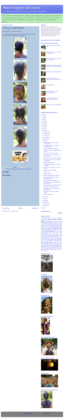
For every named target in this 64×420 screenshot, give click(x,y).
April (45, 200)
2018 (43, 121)
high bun (59, 240)
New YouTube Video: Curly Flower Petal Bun (52, 92)
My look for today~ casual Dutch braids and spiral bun (52, 183)
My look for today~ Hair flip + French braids (51, 168)
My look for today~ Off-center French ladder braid (51, 155)
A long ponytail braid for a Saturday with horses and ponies (53, 79)
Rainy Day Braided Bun (48, 194)
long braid (44, 244)
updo (54, 249)
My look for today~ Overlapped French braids (52, 151)
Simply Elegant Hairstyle (48, 162)
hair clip (50, 239)
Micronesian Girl (15, 169)
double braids (9, 169)
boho (45, 228)
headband (60, 239)
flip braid (60, 236)
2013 (43, 130)
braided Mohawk (57, 228)
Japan (60, 221)
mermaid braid (55, 244)
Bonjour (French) (48, 17)
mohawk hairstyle (48, 245)
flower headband (56, 238)
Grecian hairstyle (55, 221)
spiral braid (46, 249)
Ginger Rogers (48, 221)
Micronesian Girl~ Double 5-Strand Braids (51, 192)
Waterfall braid (28, 169)
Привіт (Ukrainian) (40, 19)
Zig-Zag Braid (44, 225)
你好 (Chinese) (5, 22)
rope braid (22, 169)
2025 (43, 114)
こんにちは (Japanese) (51, 19)
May (45, 198)
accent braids (51, 225)
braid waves (49, 228)
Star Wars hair (58, 222)
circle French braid (57, 232)
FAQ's (46, 15)
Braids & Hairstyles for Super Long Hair (22, 8)
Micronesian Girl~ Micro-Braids (50, 153)
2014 (43, 128)
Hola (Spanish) (12, 19)
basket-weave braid (45, 227)
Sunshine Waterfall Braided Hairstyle (51, 175)
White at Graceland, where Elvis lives (53, 46)
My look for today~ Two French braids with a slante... (51, 160)
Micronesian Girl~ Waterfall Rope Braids (52, 185)
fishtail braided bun (54, 236)
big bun (52, 227)
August (45, 139)
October (46, 135)
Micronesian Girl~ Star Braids (49, 170)
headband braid (44, 240)
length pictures (53, 242)
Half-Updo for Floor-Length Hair (53, 104)
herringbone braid (52, 240)
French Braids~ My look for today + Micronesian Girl (51, 178)
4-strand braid (45, 218)
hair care (45, 239)
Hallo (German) (39, 17)
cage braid (57, 231)
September (46, 137)
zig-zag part (45, 250)
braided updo (49, 231)
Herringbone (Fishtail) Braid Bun (50, 186)
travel (51, 249)
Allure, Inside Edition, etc (55, 15)
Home (3, 15)
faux (48, 236)
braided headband (53, 229)
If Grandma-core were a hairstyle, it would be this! (53, 53)
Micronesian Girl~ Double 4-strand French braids (51, 143)
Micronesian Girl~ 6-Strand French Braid (52, 157)
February (46, 203)
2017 (43, 123)
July (45, 141)
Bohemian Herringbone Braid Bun (50, 148)
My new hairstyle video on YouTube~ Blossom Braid (52, 99)
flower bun (49, 238)
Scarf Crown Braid (47, 173)
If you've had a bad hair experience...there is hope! (13, 17)
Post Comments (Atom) (13, 211)
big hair (56, 227)
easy (42, 236)
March (45, 202)
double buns (58, 235)
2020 (43, 118)
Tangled (42, 224)
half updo (55, 239)
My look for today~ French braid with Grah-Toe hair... (51, 189)
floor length (43, 238)
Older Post (35, 208)
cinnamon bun (47, 232)
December (46, 132)
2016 (43, 125)
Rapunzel (53, 222)
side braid (50, 248)
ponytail (56, 245)
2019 (43, 119)
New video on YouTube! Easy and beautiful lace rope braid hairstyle (53, 66)
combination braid (46, 234)
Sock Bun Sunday (50, 85)
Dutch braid (52, 219)
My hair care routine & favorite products (34, 15)
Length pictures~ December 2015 (53, 71)
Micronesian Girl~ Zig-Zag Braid (50, 180)
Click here (57, 33)
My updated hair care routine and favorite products (53, 59)
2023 (43, 116)
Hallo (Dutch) (56, 17)
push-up (51, 246)
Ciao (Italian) (4, 19)
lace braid (44, 242)
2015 (43, 126)
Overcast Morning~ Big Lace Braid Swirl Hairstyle (52, 165)
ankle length (59, 225)
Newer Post (5, 208)
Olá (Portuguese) (21, 19)
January (45, 205)
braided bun (44, 229)
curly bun (43, 235)
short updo (45, 248)
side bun (55, 248)
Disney (45, 219)
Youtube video (58, 224)
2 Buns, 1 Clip (46, 172)
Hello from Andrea (30, 17)
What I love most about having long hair (15, 15)
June (45, 196)
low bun (49, 244)
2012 (43, 208)
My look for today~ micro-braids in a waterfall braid (51, 146)
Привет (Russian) (31, 19)
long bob (60, 242)
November (46, 133)
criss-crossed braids (57, 234)
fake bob (46, 236)
